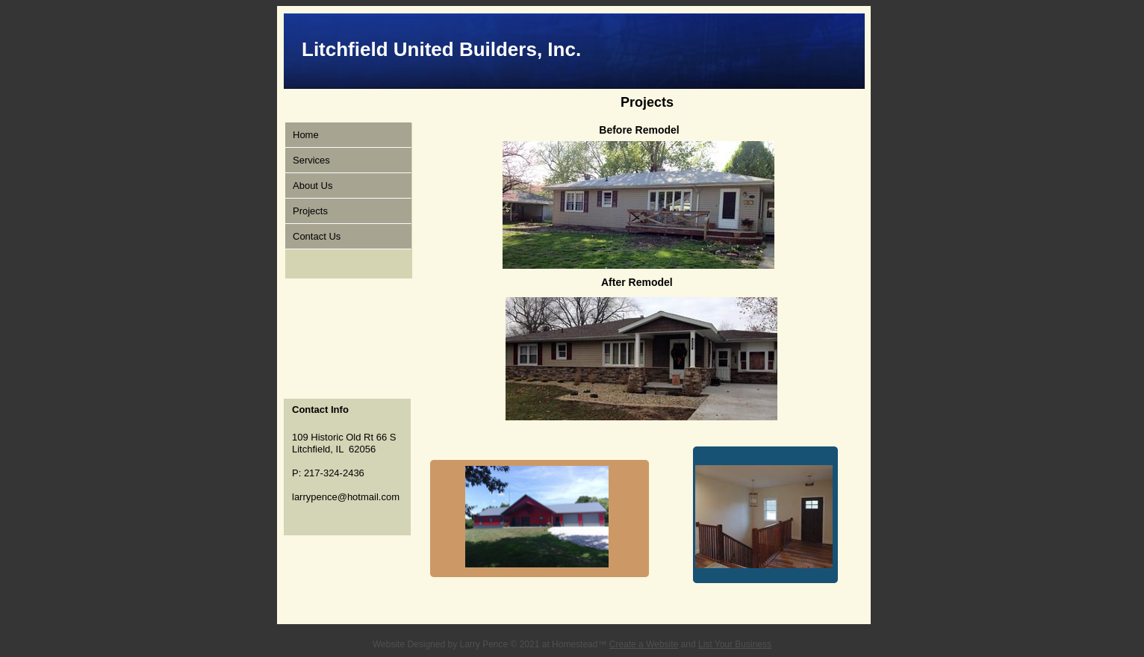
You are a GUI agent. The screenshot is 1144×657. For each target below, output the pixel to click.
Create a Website (644, 644)
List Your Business (734, 644)
